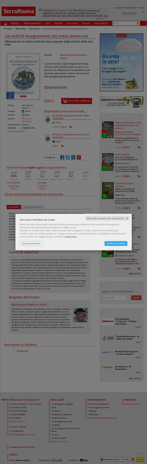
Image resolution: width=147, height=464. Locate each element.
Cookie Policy (70, 236)
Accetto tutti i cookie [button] (116, 243)
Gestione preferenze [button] (31, 243)
